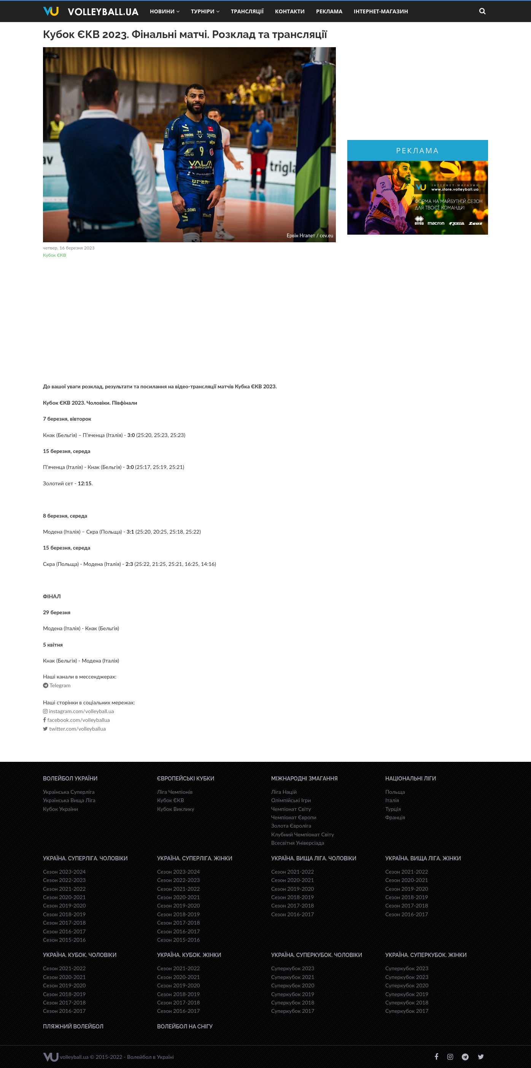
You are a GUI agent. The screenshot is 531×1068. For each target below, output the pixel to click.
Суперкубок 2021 (292, 977)
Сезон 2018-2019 (64, 914)
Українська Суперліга (69, 791)
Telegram (57, 685)
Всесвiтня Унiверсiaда (297, 842)
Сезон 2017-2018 (64, 922)
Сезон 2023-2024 (64, 871)
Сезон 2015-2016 (64, 939)
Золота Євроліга (291, 825)
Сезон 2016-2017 (64, 931)
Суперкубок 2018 (292, 1002)
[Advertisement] (189, 321)
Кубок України (60, 809)
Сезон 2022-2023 (64, 880)
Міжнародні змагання (304, 779)
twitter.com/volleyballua (74, 728)
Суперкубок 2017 (292, 1011)
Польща (395, 791)
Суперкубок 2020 (292, 985)
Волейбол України (70, 779)
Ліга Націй (284, 791)
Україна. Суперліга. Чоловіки (85, 858)
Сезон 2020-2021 (64, 897)
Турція (393, 809)
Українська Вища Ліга (69, 800)
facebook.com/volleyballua (76, 720)
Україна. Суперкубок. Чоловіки (316, 955)
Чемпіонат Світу (291, 809)
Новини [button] (165, 11)
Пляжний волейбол (73, 1027)
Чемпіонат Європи (293, 817)
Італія (392, 800)
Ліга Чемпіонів (174, 791)
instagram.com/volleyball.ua (78, 711)
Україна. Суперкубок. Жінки (426, 955)
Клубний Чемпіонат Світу (302, 834)
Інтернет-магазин (381, 11)
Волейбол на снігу (185, 1027)
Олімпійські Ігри (291, 800)
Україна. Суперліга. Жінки (194, 858)
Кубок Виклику (175, 809)
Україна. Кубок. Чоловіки (79, 955)
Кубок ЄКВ (54, 255)
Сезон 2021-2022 (64, 888)
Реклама (329, 11)
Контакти (290, 11)
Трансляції (247, 11)
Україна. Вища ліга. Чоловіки (313, 858)
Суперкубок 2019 (292, 994)
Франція (395, 817)
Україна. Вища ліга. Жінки (423, 858)
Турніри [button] (205, 11)
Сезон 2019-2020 (64, 905)
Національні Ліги (410, 779)
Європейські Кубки (186, 779)
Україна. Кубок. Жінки (189, 955)
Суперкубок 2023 (292, 968)
